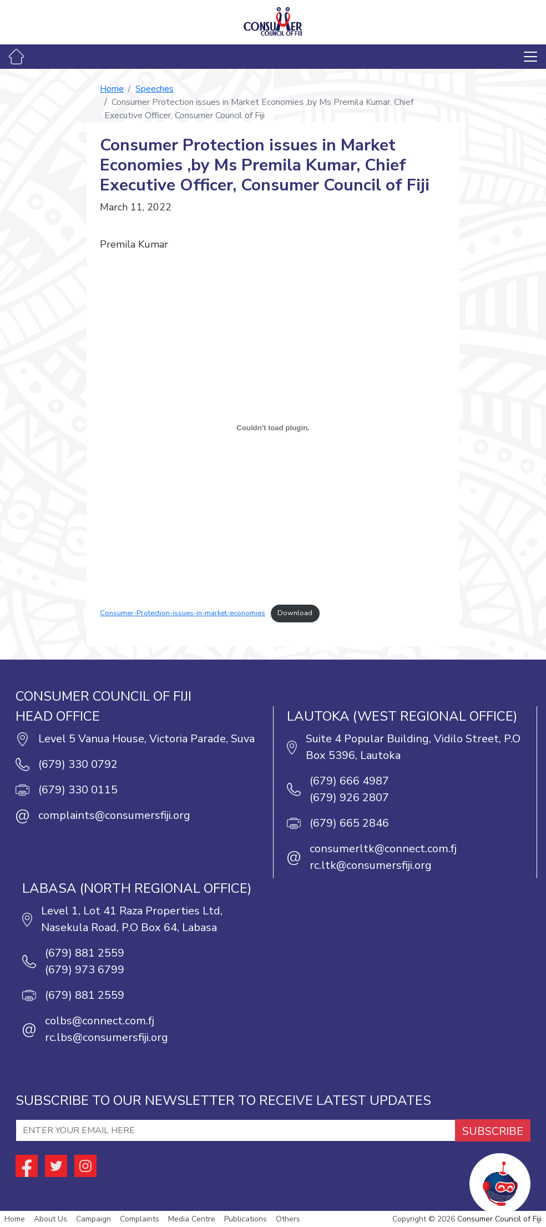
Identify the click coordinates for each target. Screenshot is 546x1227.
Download (294, 613)
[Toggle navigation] (530, 57)
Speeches (154, 89)
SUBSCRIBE (492, 1131)
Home (112, 89)
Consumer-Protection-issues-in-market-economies (182, 613)
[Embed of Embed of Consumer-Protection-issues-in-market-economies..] (273, 427)
